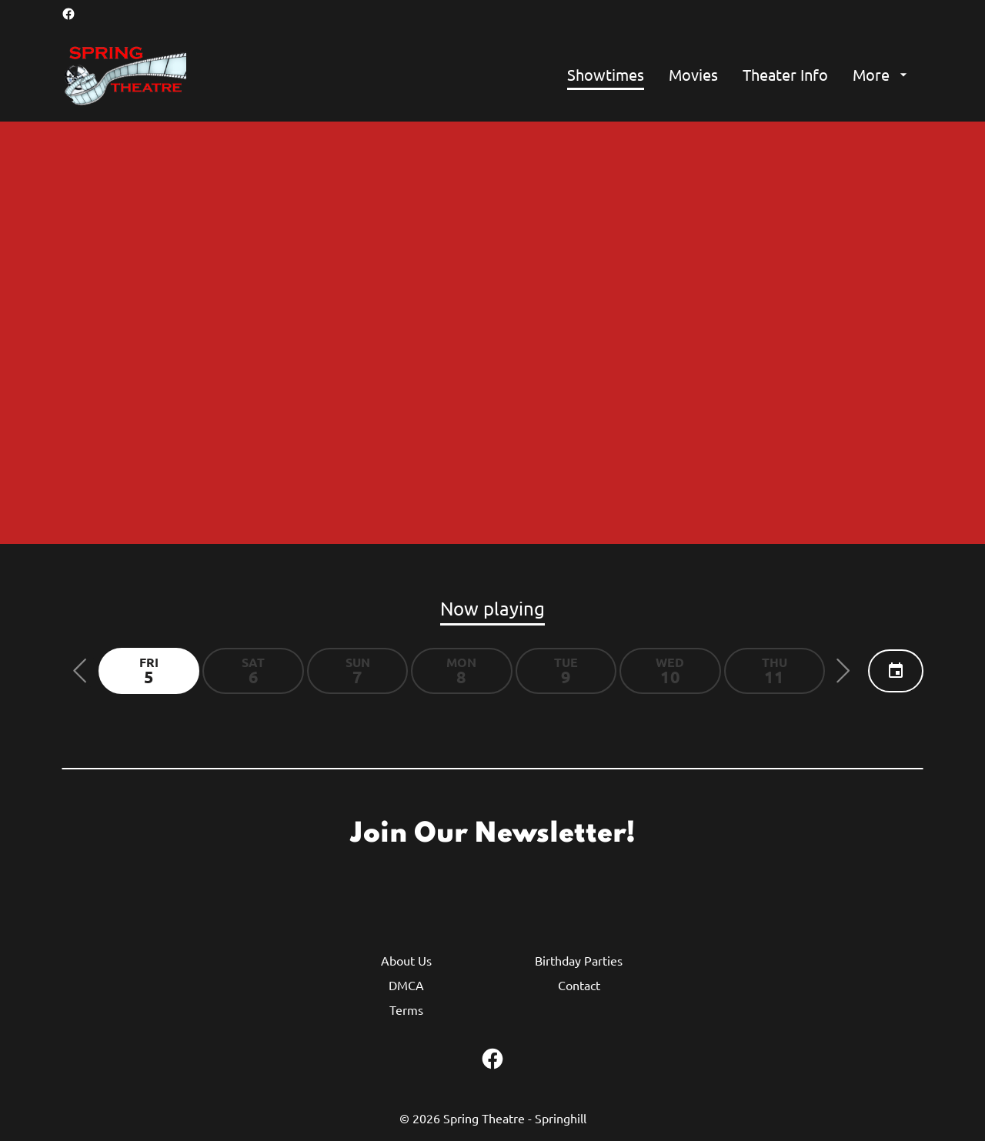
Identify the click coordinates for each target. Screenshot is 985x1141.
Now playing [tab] (492, 608)
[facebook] (68, 14)
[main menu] (739, 74)
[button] (80, 670)
